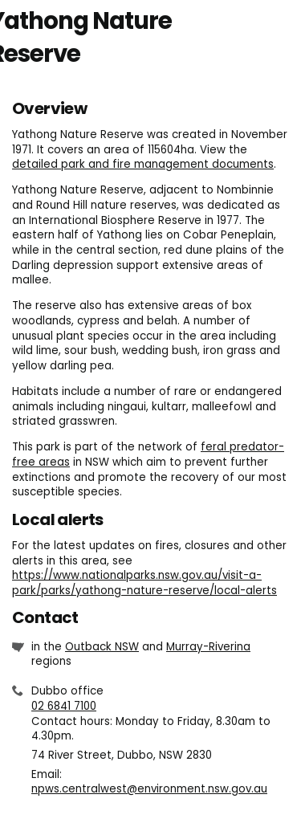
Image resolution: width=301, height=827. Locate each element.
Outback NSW (102, 646)
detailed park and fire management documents (143, 164)
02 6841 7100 (63, 706)
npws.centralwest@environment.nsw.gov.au (149, 788)
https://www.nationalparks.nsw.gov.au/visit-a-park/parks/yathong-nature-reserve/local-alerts (144, 583)
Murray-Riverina (208, 646)
